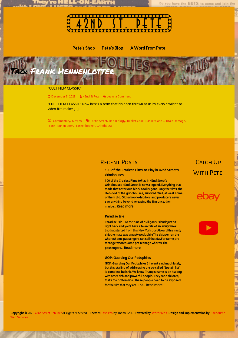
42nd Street (99, 121)
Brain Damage (175, 121)
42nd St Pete (91, 96)
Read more (125, 206)
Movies (77, 121)
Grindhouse (104, 126)
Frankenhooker (85, 126)
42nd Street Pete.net (48, 313)
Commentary (61, 121)
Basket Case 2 (154, 121)
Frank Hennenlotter (60, 126)
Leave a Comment (119, 96)
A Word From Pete (147, 47)
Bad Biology (117, 121)
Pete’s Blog (112, 47)
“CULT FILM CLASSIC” (65, 88)
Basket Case (135, 121)
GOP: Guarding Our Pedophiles (128, 257)
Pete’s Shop (84, 47)
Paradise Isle (114, 216)
